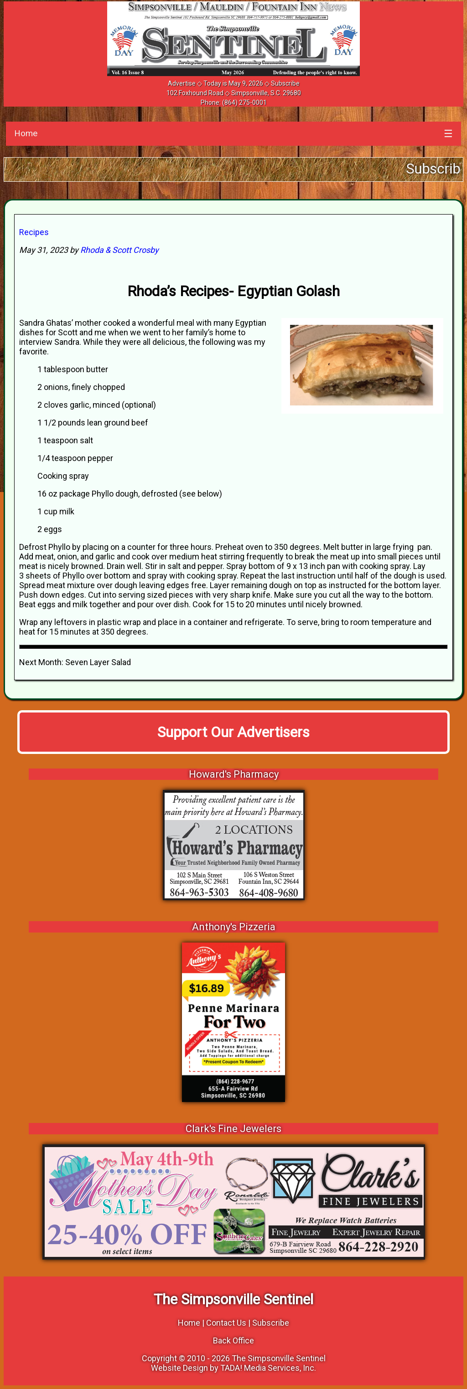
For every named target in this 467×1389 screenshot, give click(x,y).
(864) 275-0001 (244, 102)
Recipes (34, 232)
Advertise (182, 83)
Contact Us (226, 1322)
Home (25, 133)
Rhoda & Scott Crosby (119, 250)
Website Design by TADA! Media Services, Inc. (233, 1368)
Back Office (233, 1340)
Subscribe (285, 83)
